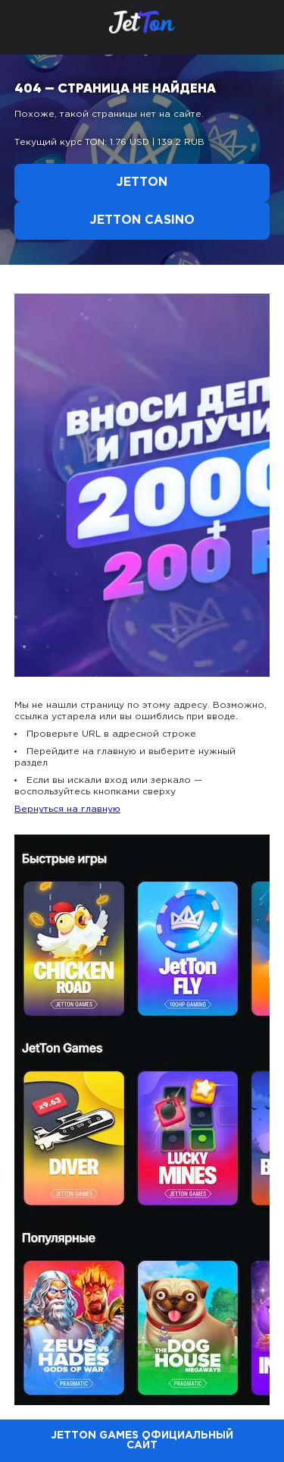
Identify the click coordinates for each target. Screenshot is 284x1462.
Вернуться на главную (67, 809)
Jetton (142, 182)
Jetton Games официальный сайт (142, 1440)
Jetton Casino (142, 220)
